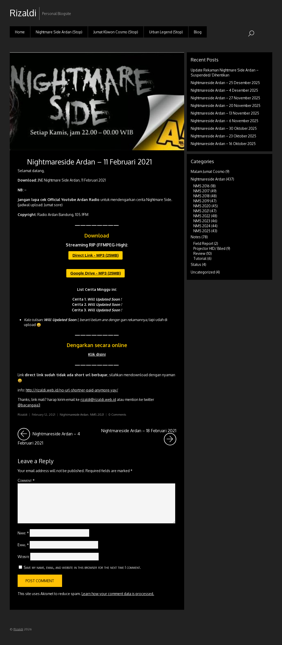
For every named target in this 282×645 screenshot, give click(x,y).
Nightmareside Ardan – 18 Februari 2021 (138, 437)
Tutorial (200, 258)
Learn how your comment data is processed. (118, 593)
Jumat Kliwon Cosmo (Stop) (115, 32)
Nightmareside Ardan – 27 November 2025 (225, 98)
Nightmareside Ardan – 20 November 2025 (225, 105)
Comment (26, 480)
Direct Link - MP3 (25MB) (95, 255)
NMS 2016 (201, 186)
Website (23, 556)
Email (23, 544)
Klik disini (97, 354)
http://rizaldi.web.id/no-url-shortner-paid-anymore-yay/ (72, 390)
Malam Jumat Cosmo (208, 171)
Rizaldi (22, 414)
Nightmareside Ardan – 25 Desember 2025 (225, 82)
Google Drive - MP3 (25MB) (95, 273)
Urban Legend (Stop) (166, 32)
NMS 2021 (97, 414)
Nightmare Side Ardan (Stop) (59, 32)
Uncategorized (203, 272)
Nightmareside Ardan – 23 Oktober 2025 (223, 136)
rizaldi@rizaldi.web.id (98, 399)
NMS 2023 (201, 221)
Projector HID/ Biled (209, 248)
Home (20, 32)
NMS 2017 (201, 191)
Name (23, 532)
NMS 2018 (201, 196)
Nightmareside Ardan (74, 414)
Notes (196, 237)
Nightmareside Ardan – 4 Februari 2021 (56, 437)
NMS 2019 (201, 201)
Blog (198, 32)
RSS (267, 9)
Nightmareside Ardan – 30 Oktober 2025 (224, 128)
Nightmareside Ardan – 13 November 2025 (225, 113)
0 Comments (117, 414)
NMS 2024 (201, 226)
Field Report (203, 243)
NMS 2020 (202, 206)
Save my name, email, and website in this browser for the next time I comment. (82, 567)
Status (196, 264)
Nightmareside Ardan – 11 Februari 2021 (89, 161)
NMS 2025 (201, 231)
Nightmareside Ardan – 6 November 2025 (224, 120)
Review (199, 253)
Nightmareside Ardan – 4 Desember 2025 (224, 90)
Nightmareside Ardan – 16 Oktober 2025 (223, 143)
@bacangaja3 (29, 405)
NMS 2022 (201, 216)
